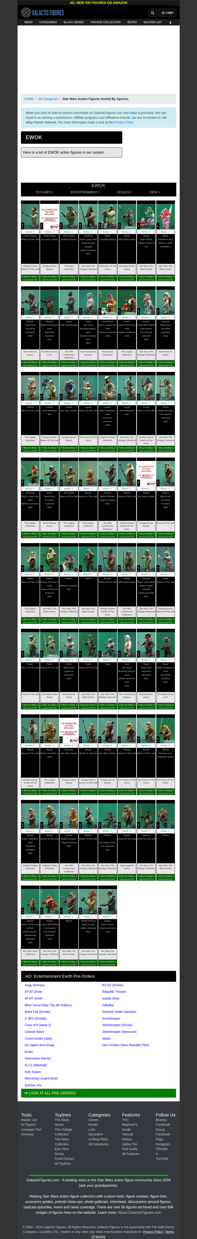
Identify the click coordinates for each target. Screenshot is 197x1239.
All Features (130, 1154)
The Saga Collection (69, 267)
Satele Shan (110, 998)
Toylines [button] (43, 192)
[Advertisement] (98, 58)
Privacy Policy (123, 122)
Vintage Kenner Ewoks (49, 267)
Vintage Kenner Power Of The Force (146, 440)
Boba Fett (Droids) (37, 1012)
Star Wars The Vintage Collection (88, 267)
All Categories (48, 99)
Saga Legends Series (127, 867)
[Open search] (152, 13)
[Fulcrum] (174, 6)
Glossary (27, 1134)
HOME (29, 99)
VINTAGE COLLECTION (106, 22)
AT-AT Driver (34, 991)
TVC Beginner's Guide (129, 1124)
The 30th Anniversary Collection (69, 355)
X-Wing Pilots (98, 1139)
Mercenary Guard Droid (41, 1078)
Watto (106, 1038)
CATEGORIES (48, 22)
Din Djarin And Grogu (39, 1045)
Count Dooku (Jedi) (38, 1038)
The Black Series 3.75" (49, 353)
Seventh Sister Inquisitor (119, 1012)
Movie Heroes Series (30, 353)
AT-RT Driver (34, 998)
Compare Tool (31, 1129)
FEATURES (175, 22)
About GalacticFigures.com (139, 1212)
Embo (29, 1052)
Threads (162, 1149)
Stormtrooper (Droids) (117, 1025)
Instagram (163, 1144)
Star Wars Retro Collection (30, 952)
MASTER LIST (153, 22)
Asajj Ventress (35, 985)
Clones (93, 1120)
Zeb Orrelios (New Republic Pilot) (125, 1045)
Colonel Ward (34, 1032)
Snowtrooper (111, 1018)
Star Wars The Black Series (146, 267)
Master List (29, 1120)
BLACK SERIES (74, 22)
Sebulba (108, 1005)
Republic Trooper (114, 991)
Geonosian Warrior (38, 1058)
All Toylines (63, 1163)
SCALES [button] (123, 192)
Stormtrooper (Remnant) (119, 1032)
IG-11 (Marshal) (36, 1065)
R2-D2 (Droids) (112, 985)
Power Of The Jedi (165, 523)
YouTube (162, 1158)
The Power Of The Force (107, 267)
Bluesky (161, 1120)
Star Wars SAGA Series (127, 267)
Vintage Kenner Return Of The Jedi (30, 267)
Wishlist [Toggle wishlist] (30, 232)
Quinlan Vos (33, 1085)
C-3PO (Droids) (35, 1018)
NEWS (29, 22)
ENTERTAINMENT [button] (84, 192)
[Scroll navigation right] (170, 22)
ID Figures (28, 1124)
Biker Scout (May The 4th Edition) (48, 1005)
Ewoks (93, 1124)
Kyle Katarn (33, 1072)
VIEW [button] (153, 192)
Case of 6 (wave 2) (38, 1025)
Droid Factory (64, 1158)
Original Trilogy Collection (107, 439)
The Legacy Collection (107, 353)
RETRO (132, 22)
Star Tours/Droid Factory (88, 353)
